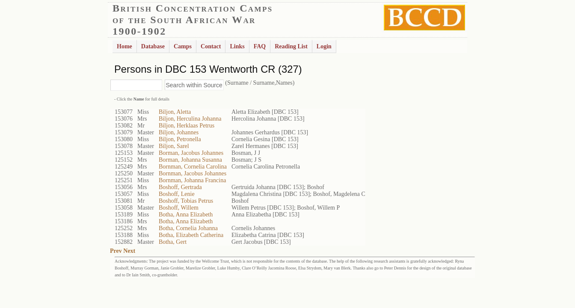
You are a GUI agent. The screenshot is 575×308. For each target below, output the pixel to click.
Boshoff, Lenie (177, 194)
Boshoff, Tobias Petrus (186, 201)
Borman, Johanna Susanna (190, 160)
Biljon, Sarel (174, 146)
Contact (211, 46)
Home (124, 46)
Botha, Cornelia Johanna (188, 228)
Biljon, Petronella (180, 139)
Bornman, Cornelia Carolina (193, 166)
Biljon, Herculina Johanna (190, 119)
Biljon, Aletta (175, 112)
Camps (183, 46)
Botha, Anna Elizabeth (186, 214)
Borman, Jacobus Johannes (191, 153)
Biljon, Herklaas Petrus (186, 125)
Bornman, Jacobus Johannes (192, 173)
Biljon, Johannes (179, 132)
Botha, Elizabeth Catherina (191, 235)
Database (153, 46)
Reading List (291, 46)
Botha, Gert (173, 242)
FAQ (260, 46)
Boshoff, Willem (179, 207)
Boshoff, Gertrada (180, 187)
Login (324, 46)
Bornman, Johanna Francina (192, 180)
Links (237, 46)
